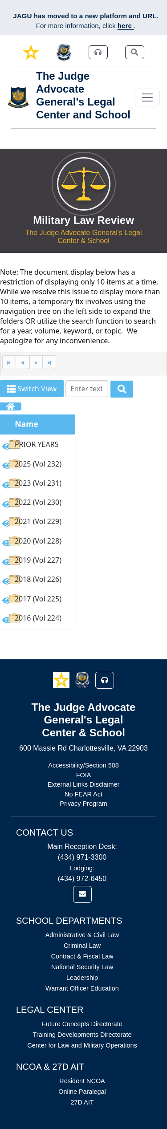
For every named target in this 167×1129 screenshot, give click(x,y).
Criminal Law (82, 945)
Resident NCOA (82, 1080)
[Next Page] (36, 362)
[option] (37, 445)
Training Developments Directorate (82, 1034)
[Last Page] (49, 362)
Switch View (32, 389)
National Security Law (82, 967)
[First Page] (9, 362)
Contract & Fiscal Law (82, 956)
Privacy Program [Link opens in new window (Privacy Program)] (83, 803)
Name (26, 423)
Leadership (82, 977)
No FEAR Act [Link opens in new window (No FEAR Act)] (83, 794)
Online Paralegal (82, 1091)
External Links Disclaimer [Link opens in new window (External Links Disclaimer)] (84, 784)
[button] (62, 679)
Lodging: (82, 868)
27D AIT (82, 1102)
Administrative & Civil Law (82, 934)
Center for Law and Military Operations (82, 1045)
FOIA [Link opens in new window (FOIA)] (83, 775)
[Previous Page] (22, 362)
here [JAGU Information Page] (126, 25)
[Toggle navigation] (147, 97)
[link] (31, 52)
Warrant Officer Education (82, 988)
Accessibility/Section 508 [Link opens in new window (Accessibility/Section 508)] (83, 765)
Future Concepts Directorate (82, 1023)
